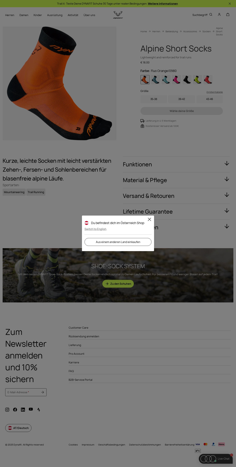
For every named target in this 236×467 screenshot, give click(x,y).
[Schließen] (149, 219)
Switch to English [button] (95, 229)
